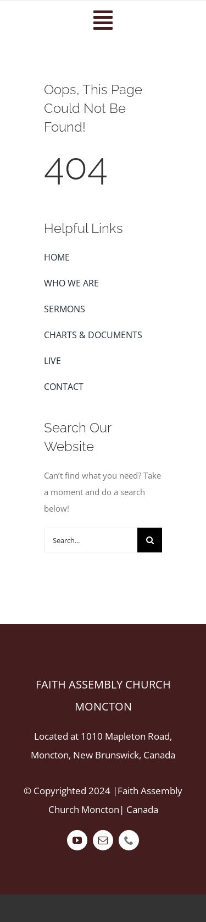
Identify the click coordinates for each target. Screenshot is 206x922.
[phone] (129, 840)
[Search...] (90, 540)
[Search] (149, 540)
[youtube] (77, 840)
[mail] (103, 840)
